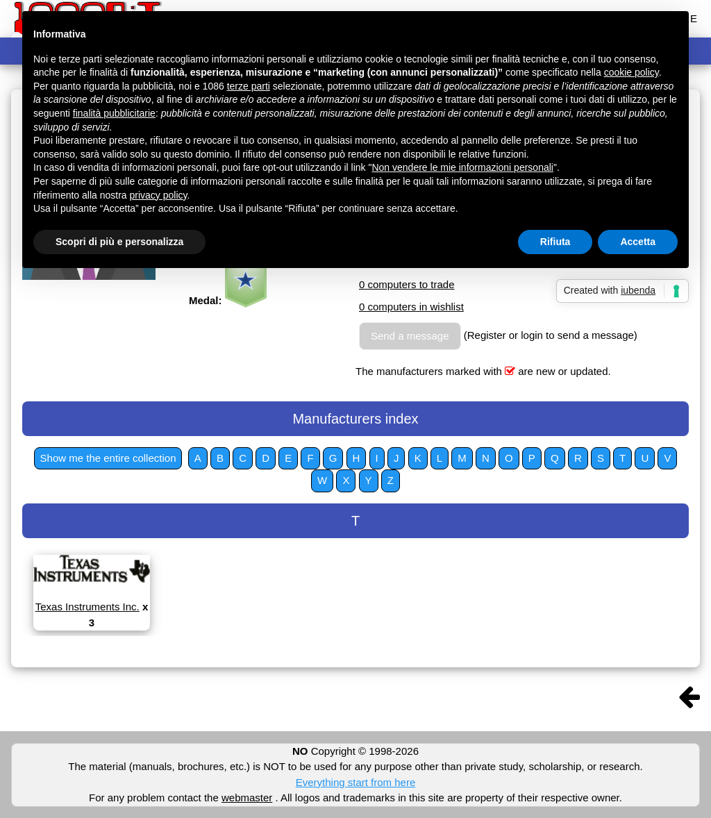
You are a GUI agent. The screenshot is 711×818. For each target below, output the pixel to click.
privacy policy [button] (158, 195)
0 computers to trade (407, 284)
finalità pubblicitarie (114, 113)
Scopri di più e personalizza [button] (119, 241)
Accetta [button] (637, 241)
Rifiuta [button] (555, 241)
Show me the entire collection (108, 458)
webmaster (246, 797)
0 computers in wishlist (411, 306)
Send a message (410, 336)
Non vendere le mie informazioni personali (462, 167)
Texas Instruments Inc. (87, 606)
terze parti (248, 86)
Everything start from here (356, 782)
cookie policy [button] (631, 72)
